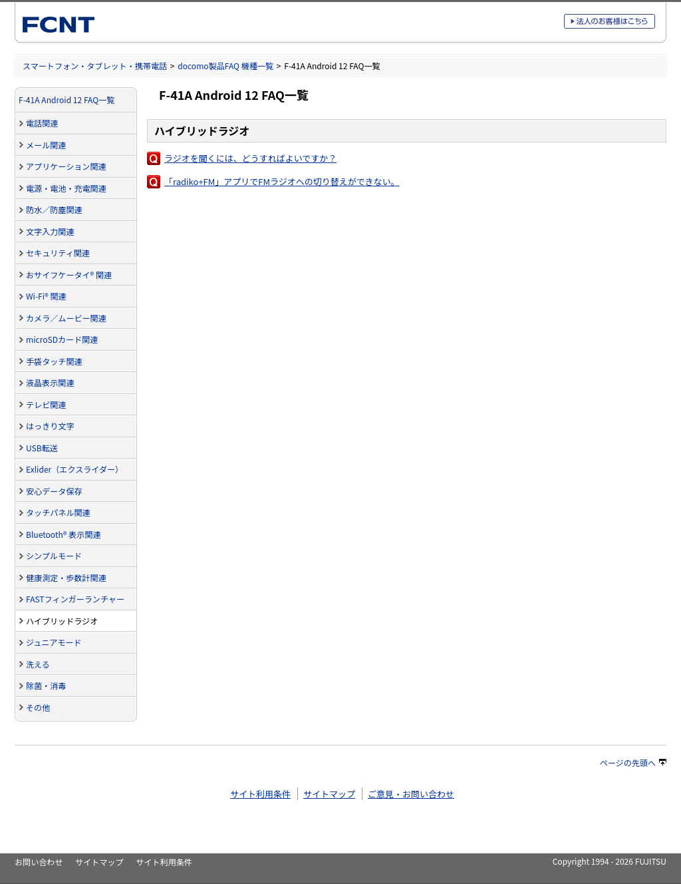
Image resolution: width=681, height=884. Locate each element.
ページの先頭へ (633, 762)
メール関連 (46, 144)
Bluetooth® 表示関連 (63, 534)
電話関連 (42, 122)
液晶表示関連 (50, 382)
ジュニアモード (54, 642)
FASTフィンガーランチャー (75, 598)
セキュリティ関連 (58, 252)
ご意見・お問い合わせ (411, 793)
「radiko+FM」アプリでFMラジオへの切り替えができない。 (282, 181)
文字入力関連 (50, 231)
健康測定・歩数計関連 (66, 577)
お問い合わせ (39, 861)
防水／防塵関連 (54, 209)
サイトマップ (329, 793)
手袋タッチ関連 (54, 361)
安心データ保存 (54, 491)
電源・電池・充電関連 (66, 188)
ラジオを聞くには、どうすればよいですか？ (250, 158)
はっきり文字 (50, 425)
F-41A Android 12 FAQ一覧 (66, 99)
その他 (38, 707)
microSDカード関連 (62, 339)
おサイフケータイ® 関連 (69, 274)
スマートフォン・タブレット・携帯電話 (95, 65)
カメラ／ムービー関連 (66, 318)
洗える (38, 664)
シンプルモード (54, 555)
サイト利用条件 (260, 793)
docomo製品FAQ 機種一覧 (225, 65)
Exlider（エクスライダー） (74, 469)
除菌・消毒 (46, 685)
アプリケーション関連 (66, 166)
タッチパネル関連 (58, 512)
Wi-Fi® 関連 (46, 296)
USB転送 (42, 447)
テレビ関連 (46, 404)
